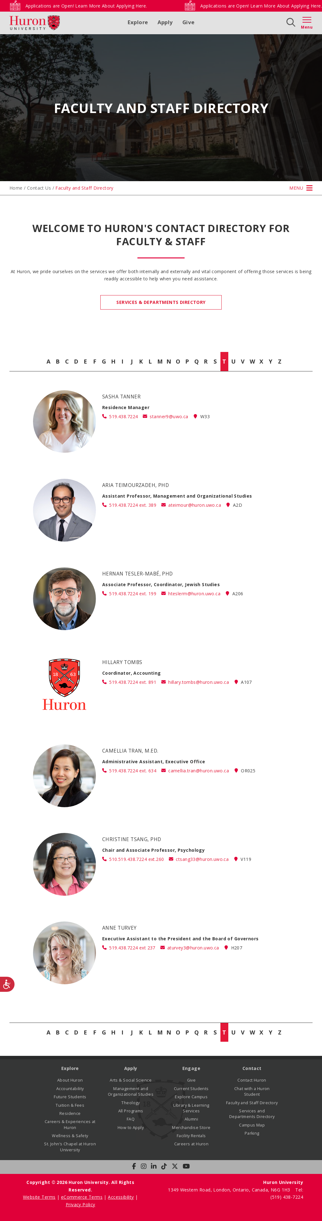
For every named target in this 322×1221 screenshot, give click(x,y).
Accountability (70, 1088)
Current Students (191, 1088)
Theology (130, 1102)
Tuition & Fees (70, 1105)
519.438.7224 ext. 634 (132, 771)
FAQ (131, 1119)
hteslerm (194, 594)
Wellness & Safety (70, 1135)
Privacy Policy (80, 1204)
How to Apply (131, 1127)
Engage (191, 1068)
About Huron (70, 1080)
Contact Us (39, 188)
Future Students (70, 1096)
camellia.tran (198, 771)
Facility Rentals (191, 1135)
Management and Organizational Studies (130, 1091)
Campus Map (252, 1125)
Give (188, 22)
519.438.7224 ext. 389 (132, 505)
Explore (138, 22)
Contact (252, 1068)
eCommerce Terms (82, 1197)
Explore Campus (191, 1096)
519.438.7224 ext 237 (132, 948)
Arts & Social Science (131, 1080)
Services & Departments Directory (160, 302)
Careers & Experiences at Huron (70, 1124)
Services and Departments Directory (252, 1113)
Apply (165, 22)
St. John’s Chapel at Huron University (70, 1146)
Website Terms (39, 1197)
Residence (70, 1113)
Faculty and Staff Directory (252, 1102)
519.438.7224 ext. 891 (132, 682)
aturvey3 (193, 948)
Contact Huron (251, 1080)
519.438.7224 (123, 416)
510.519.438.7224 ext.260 (136, 859)
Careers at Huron (191, 1144)
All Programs (130, 1111)
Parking (252, 1133)
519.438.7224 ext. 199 (132, 594)
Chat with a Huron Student (252, 1091)
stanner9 (169, 416)
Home (16, 188)
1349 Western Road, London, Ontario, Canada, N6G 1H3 (229, 1190)
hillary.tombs (198, 682)
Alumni (191, 1119)
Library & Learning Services (191, 1108)
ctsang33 (202, 859)
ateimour (194, 505)
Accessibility (121, 1197)
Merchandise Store (191, 1127)
